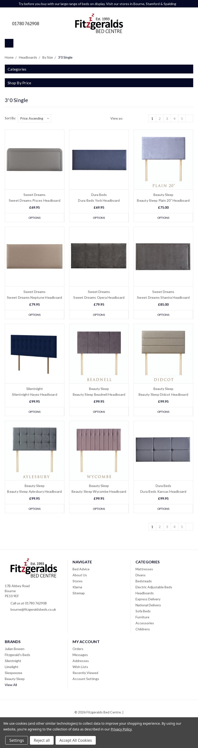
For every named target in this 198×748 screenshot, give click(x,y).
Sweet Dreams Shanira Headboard (163, 298)
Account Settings (86, 680)
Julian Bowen (14, 650)
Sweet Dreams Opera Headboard (98, 298)
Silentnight (13, 662)
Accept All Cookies (75, 740)
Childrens (143, 630)
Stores (78, 582)
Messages (80, 656)
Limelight (11, 668)
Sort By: (10, 118)
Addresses (81, 662)
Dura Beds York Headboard (99, 200)
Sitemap (79, 594)
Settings (16, 740)
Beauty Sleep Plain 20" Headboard (163, 200)
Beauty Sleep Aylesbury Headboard (34, 492)
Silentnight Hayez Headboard (34, 395)
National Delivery (148, 606)
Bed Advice (81, 570)
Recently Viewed (85, 674)
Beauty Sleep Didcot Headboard (163, 395)
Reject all (42, 740)
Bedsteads (144, 582)
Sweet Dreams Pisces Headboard (34, 200)
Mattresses (144, 570)
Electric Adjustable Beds (154, 588)
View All (11, 686)
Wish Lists (80, 668)
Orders (78, 650)
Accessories (145, 624)
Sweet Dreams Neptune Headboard (34, 298)
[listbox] (34, 118)
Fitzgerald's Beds (17, 656)
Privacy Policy (121, 729)
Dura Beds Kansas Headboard (163, 492)
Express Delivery (148, 600)
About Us (80, 576)
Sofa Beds (143, 612)
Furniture (142, 618)
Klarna (77, 588)
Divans (141, 576)
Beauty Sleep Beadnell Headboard (99, 395)
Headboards (145, 594)
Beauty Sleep (15, 680)
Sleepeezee (13, 674)
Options (34, 217)
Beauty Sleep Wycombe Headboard (99, 492)
